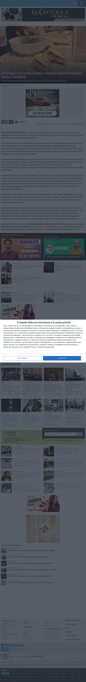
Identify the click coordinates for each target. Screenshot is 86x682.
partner (18, 326)
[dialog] (43, 341)
